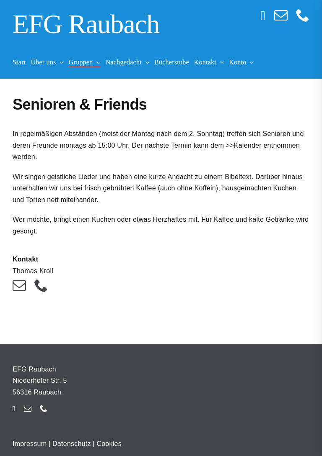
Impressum (30, 443)
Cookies (109, 443)
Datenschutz (71, 443)
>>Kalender (244, 145)
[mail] (281, 15)
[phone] (302, 15)
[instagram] (263, 15)
